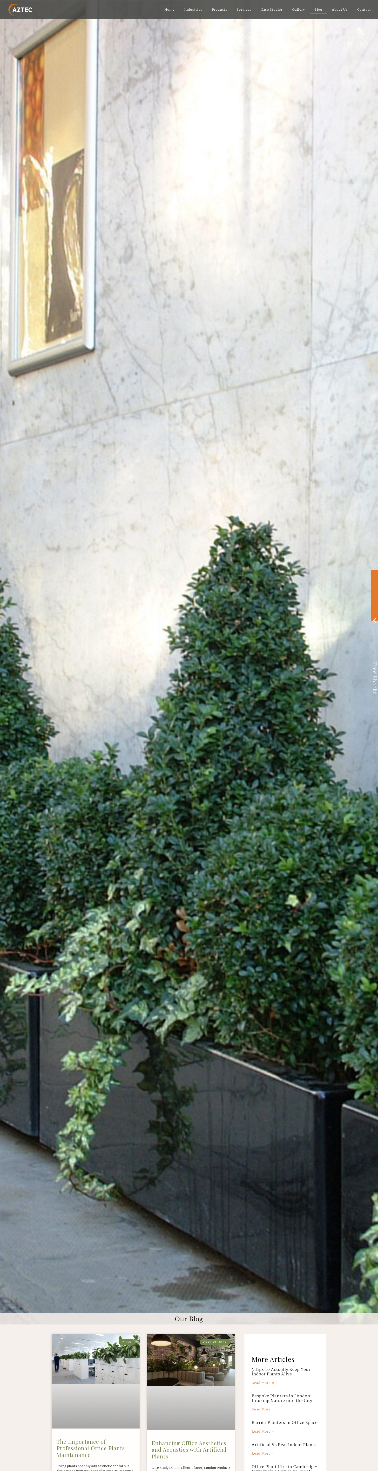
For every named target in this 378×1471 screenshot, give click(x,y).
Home (169, 9)
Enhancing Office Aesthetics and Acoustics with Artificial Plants (189, 1449)
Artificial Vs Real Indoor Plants (284, 1445)
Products (219, 9)
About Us (340, 9)
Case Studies (272, 9)
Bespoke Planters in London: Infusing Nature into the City (282, 1398)
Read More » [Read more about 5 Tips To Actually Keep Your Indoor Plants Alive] (263, 1383)
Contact (364, 9)
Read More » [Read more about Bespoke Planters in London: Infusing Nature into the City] (263, 1409)
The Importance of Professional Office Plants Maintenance (90, 1448)
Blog (318, 9)
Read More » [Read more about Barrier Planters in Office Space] (263, 1431)
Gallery (298, 9)
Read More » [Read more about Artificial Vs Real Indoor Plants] (263, 1453)
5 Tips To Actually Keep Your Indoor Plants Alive (281, 1372)
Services (244, 9)
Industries (193, 9)
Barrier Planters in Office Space (284, 1423)
